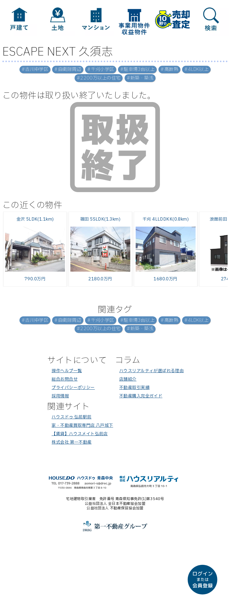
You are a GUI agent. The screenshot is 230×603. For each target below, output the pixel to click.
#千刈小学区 (100, 69)
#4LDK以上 (196, 69)
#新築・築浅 (140, 78)
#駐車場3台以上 (137, 69)
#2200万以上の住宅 (99, 78)
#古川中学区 (35, 69)
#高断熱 (169, 69)
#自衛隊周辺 (67, 69)
